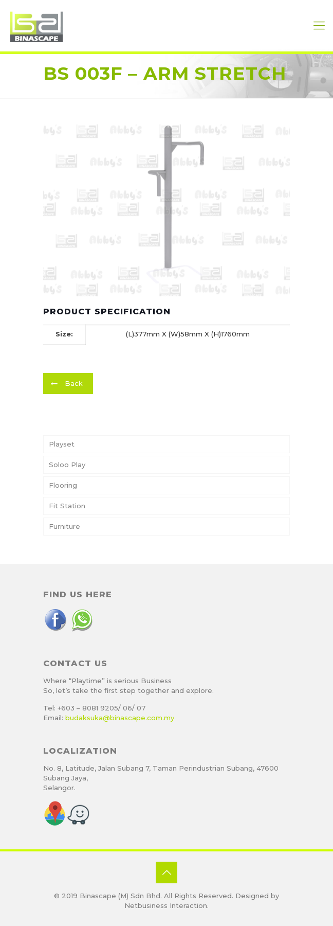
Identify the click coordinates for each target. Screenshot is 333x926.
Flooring (63, 485)
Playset (62, 444)
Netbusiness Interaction (165, 905)
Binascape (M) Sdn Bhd (120, 896)
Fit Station (67, 506)
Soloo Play (67, 464)
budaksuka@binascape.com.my (119, 718)
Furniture (64, 526)
